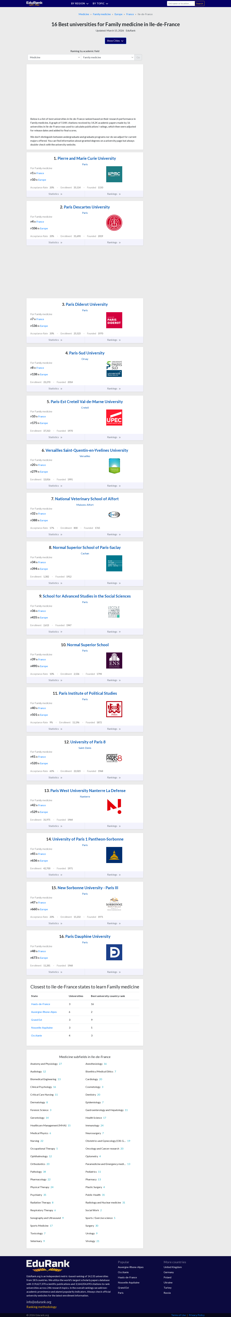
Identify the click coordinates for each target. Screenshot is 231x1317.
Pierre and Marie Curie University (85, 158)
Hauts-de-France (40, 1003)
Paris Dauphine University (85, 936)
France (130, 14)
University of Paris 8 (85, 742)
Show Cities (115, 41)
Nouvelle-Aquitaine (42, 1027)
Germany (169, 1272)
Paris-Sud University (85, 353)
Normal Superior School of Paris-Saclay (85, 547)
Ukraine (168, 1282)
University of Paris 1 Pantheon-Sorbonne (85, 839)
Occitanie (36, 1035)
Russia (167, 1292)
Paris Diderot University (85, 304)
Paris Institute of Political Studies (85, 693)
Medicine (84, 14)
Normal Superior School (85, 644)
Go (138, 57)
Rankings (114, 193)
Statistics (56, 193)
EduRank (131, 30)
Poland (167, 1277)
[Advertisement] (54, 91)
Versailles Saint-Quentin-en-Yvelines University (85, 450)
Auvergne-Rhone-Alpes (44, 1011)
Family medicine (102, 14)
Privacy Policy (197, 1315)
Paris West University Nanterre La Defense (85, 790)
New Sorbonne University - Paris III (84, 887)
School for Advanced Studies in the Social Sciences (85, 596)
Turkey (167, 1287)
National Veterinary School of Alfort (85, 498)
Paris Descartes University (85, 207)
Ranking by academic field (84, 51)
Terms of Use (178, 1315)
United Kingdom (173, 1267)
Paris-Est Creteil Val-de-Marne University (85, 401)
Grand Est (36, 1019)
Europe (118, 14)
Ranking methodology (41, 1307)
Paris (121, 1292)
